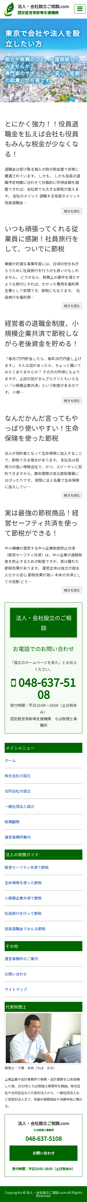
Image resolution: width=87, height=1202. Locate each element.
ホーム (10, 760)
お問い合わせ (16, 974)
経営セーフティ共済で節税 (27, 867)
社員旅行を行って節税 (23, 913)
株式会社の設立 (18, 775)
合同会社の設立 (18, 791)
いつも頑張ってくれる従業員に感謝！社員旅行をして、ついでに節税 (42, 238)
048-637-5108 (43, 688)
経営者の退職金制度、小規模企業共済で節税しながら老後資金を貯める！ (42, 333)
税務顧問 (12, 821)
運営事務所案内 (18, 837)
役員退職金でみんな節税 (25, 928)
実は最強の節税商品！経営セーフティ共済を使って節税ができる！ (42, 522)
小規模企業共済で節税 (23, 898)
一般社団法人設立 (19, 806)
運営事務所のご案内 (21, 958)
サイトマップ (16, 989)
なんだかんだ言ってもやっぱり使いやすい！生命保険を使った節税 (42, 428)
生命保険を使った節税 (23, 882)
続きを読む (72, 211)
